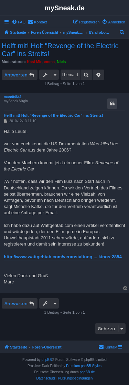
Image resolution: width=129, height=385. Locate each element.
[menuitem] (18, 22)
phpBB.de (87, 372)
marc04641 (13, 97)
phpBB (47, 360)
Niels (61, 62)
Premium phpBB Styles (83, 366)
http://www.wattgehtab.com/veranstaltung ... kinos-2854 (63, 256)
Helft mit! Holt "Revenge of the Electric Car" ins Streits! (60, 50)
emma (49, 62)
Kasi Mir (34, 62)
